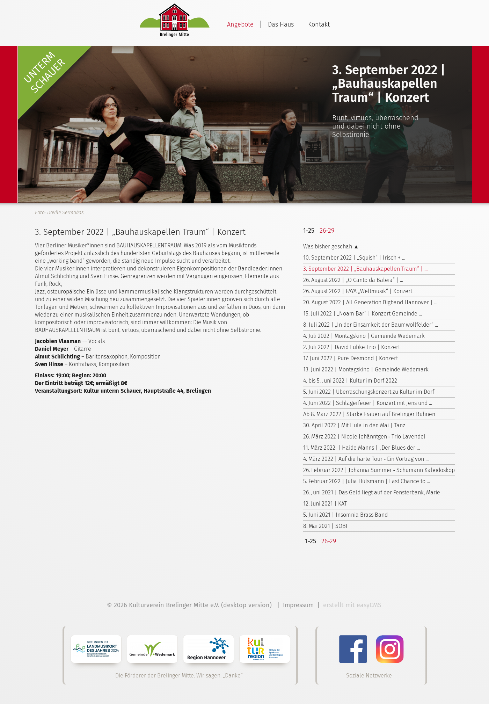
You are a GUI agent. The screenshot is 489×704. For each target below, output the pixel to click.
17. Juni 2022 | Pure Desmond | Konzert (350, 358)
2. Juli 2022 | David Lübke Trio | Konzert (351, 347)
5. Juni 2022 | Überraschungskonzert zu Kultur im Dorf (368, 392)
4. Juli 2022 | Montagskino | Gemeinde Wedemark (364, 336)
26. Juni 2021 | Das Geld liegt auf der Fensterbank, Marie (371, 492)
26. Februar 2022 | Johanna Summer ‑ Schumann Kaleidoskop (379, 470)
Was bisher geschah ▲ (331, 246)
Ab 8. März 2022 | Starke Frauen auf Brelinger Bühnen (369, 414)
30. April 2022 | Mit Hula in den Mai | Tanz (354, 425)
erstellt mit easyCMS (353, 605)
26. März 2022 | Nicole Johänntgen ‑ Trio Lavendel (364, 436)
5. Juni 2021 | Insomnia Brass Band (345, 514)
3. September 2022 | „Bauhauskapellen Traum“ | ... (365, 269)
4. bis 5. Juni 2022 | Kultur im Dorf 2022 (350, 380)
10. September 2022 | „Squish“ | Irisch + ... (354, 257)
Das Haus (281, 24)
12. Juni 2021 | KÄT (325, 503)
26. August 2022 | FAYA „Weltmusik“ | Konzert (357, 291)
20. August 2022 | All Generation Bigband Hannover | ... (370, 302)
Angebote (240, 24)
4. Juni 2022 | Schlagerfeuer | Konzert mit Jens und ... (367, 403)
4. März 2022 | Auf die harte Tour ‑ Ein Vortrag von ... (366, 459)
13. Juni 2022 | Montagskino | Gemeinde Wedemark (366, 369)
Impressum (298, 605)
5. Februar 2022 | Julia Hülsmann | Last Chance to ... (366, 481)
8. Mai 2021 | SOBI (325, 526)
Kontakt (319, 24)
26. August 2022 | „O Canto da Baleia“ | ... (353, 280)
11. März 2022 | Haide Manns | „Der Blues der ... (361, 447)
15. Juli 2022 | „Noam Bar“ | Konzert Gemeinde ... (362, 313)
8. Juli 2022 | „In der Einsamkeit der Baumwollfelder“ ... (370, 324)
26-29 (327, 230)
